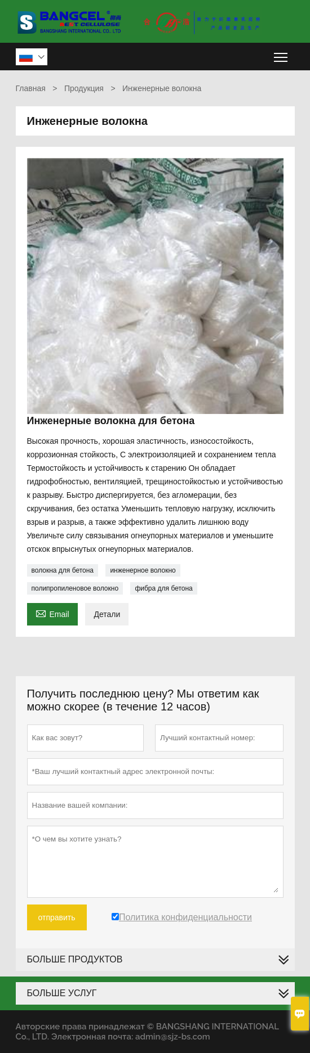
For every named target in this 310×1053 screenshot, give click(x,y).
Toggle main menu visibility (281, 53)
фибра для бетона (163, 588)
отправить (57, 917)
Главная (31, 88)
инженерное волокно (142, 570)
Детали (107, 614)
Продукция (84, 88)
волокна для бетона (63, 570)
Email (52, 613)
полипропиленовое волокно (75, 588)
